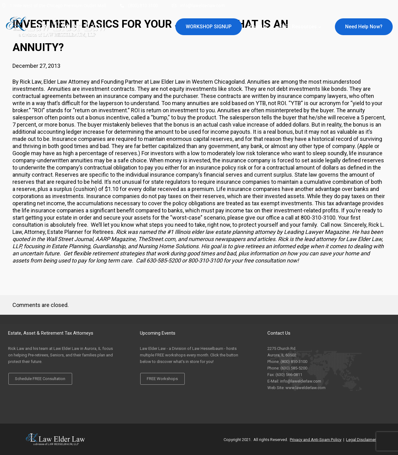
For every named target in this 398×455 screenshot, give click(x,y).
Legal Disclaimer (361, 439)
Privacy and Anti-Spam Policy (315, 439)
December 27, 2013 (36, 66)
